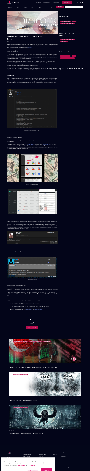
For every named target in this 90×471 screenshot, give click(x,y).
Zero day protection (42, 460)
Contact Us (55, 454)
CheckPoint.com (71, 467)
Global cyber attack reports (27, 454)
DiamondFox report (29, 309)
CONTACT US (38, 2)
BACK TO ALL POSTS (32, 327)
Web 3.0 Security (32, 7)
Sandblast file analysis (42, 454)
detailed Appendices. (38, 309)
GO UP (32, 321)
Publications (25, 451)
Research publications (26, 456)
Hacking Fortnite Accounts (66, 51)
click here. (30, 47)
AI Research (25, 7)
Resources (46, 6)
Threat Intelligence (42, 458)
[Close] (52, 463)
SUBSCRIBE (60, 6)
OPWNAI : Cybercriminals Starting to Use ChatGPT (70, 34)
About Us (52, 7)
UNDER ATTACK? (67, 2)
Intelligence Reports (40, 7)
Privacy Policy (80, 467)
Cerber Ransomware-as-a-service (29, 144)
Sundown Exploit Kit (46, 144)
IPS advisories (25, 458)
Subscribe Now (63, 456)
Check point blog (26, 460)
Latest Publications (10, 7)
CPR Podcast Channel (18, 7)
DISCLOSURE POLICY (47, 2)
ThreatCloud (41, 456)
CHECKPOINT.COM (56, 2)
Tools (40, 451)
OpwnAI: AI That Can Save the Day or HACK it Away (71, 69)
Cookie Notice (31, 469)
